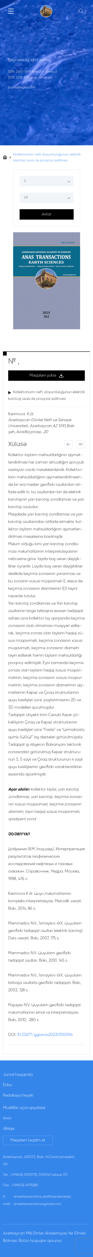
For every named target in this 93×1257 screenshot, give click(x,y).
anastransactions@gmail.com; (38, 1204)
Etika (7, 1085)
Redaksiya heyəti (18, 1096)
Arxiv (7, 1118)
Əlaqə (8, 1129)
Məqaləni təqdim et (27, 1140)
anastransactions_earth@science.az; (42, 1196)
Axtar (46, 214)
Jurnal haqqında (18, 1075)
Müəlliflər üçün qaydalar (24, 1108)
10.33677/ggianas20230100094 (45, 1035)
